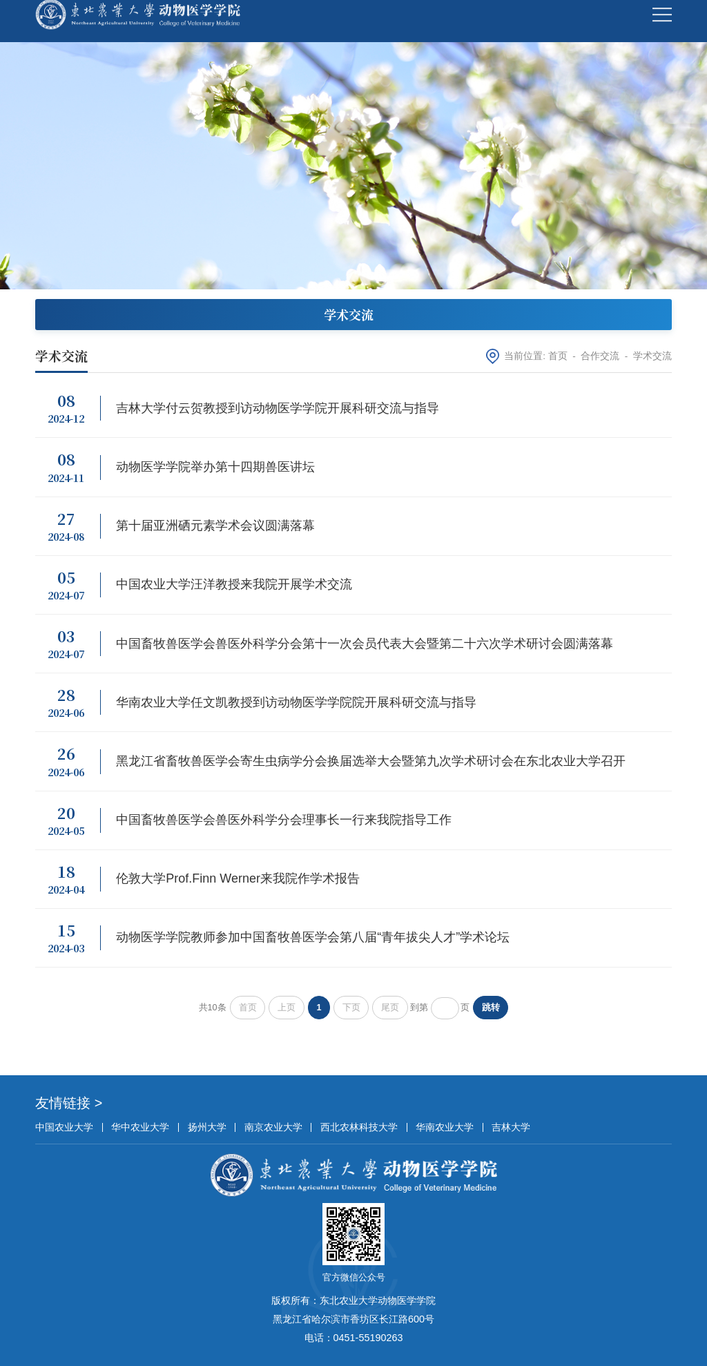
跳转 (491, 1007)
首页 (558, 356)
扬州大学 (207, 1127)
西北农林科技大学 (359, 1127)
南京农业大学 (273, 1127)
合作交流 (600, 356)
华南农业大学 (445, 1127)
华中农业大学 (140, 1127)
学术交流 (652, 356)
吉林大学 (511, 1127)
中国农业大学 (64, 1127)
